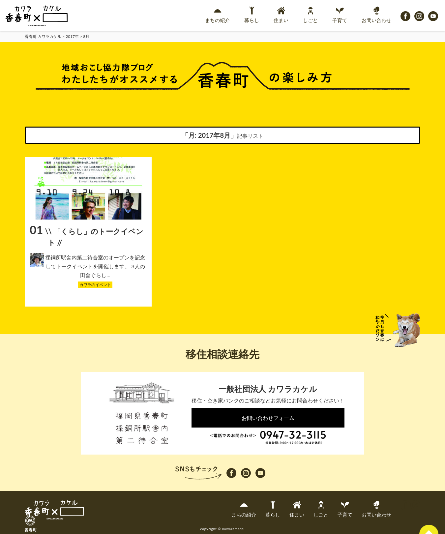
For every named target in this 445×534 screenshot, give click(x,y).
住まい (281, 14)
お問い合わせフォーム (268, 418)
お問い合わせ (376, 14)
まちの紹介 (217, 14)
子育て (339, 14)
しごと (310, 14)
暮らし (251, 14)
